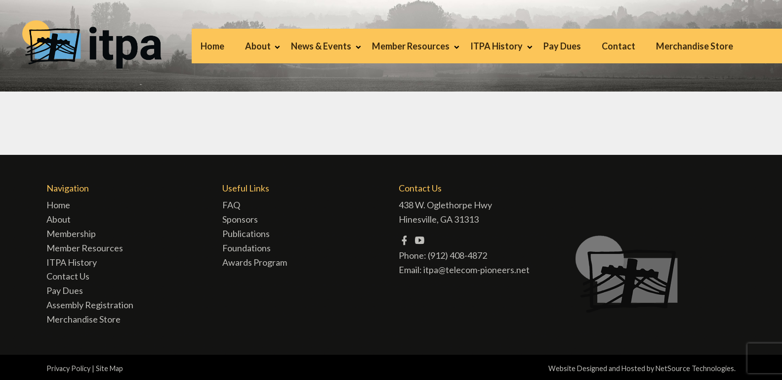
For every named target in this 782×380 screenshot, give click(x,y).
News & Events (321, 46)
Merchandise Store (694, 46)
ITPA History (496, 46)
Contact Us (67, 276)
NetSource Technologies (695, 368)
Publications (246, 233)
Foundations (246, 247)
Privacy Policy (68, 368)
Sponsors (240, 219)
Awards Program (254, 262)
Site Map (109, 368)
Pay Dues (562, 46)
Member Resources (411, 46)
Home (212, 46)
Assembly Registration (89, 304)
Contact (618, 46)
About (258, 46)
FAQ (231, 204)
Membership (71, 233)
